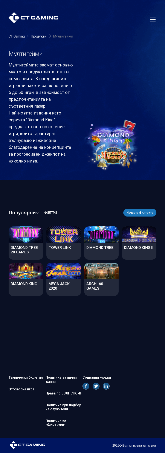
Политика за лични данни (61, 379)
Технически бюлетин (26, 377)
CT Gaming (17, 36)
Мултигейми (63, 36)
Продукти (39, 36)
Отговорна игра (21, 389)
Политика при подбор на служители (63, 407)
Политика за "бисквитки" (56, 423)
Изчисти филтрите (140, 212)
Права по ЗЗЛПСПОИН (64, 393)
